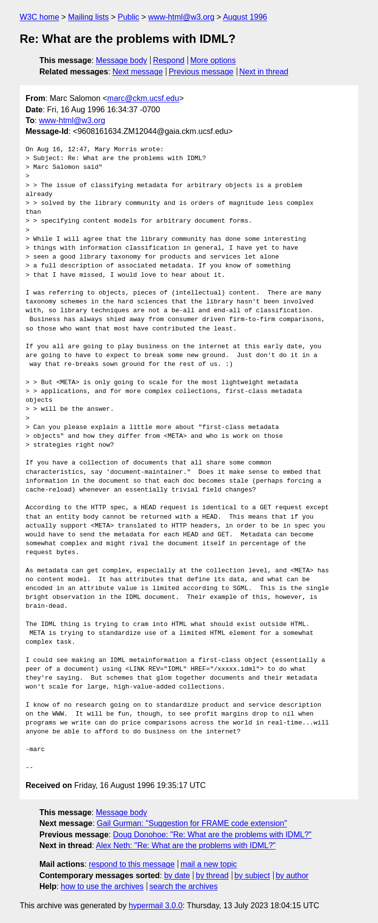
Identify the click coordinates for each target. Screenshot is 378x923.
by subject (252, 875)
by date (176, 875)
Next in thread (263, 71)
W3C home (39, 17)
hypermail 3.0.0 (155, 905)
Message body (121, 60)
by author (292, 875)
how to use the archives (102, 886)
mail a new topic (209, 864)
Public (128, 17)
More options (213, 60)
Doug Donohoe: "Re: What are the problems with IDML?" (212, 834)
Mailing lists (88, 17)
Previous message (201, 71)
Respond (169, 60)
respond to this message (131, 864)
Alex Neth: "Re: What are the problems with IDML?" (186, 845)
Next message (138, 71)
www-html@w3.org (181, 17)
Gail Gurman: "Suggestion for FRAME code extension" (192, 823)
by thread (212, 875)
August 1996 (245, 17)
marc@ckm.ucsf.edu (143, 98)
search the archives (184, 886)
